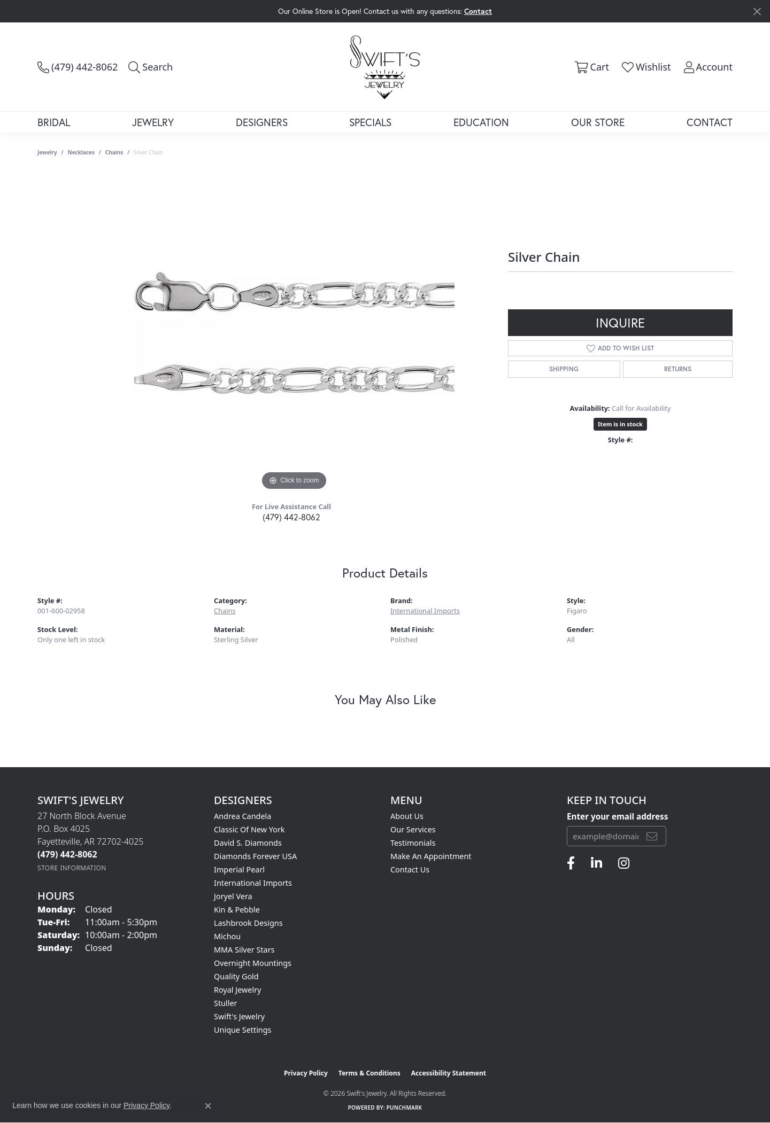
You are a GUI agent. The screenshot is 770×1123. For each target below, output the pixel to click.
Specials (370, 122)
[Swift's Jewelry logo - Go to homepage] (385, 66)
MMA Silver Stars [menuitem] (244, 950)
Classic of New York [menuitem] (249, 829)
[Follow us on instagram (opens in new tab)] (624, 863)
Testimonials (412, 843)
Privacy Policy (306, 1073)
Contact (710, 122)
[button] (150, 67)
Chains (114, 152)
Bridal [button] (53, 122)
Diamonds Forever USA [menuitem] (255, 856)
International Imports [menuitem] (253, 883)
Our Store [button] (598, 122)
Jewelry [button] (153, 122)
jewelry (47, 152)
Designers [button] (262, 122)
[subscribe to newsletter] (652, 836)
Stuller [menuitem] (225, 1003)
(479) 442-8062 (291, 516)
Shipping (564, 369)
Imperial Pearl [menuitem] (239, 869)
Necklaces (81, 152)
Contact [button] (478, 11)
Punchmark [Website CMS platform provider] (404, 1107)
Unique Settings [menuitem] (242, 1030)
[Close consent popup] (208, 1106)
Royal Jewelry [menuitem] (237, 990)
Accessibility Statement (448, 1073)
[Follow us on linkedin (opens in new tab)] (596, 863)
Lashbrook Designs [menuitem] (248, 923)
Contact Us (409, 869)
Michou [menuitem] (227, 936)
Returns (677, 369)
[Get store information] (71, 867)
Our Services (413, 829)
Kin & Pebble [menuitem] (237, 909)
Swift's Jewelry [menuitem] (239, 1016)
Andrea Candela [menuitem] (242, 816)
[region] (294, 333)
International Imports (425, 610)
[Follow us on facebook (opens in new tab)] (570, 863)
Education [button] (481, 122)
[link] (77, 67)
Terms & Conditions (369, 1073)
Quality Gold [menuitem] (236, 976)
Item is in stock (620, 424)
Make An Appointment (431, 856)
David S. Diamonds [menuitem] (248, 843)
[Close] (757, 11)
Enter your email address (617, 816)
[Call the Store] (67, 854)
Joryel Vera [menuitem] (233, 896)
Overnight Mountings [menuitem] (252, 963)
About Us (407, 816)
